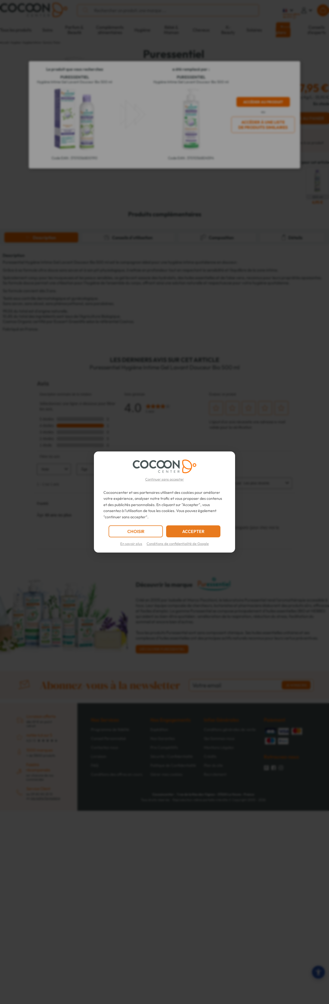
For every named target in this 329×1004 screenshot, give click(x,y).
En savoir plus (131, 543)
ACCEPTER (193, 531)
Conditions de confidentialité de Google (178, 543)
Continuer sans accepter (164, 479)
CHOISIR (135, 531)
